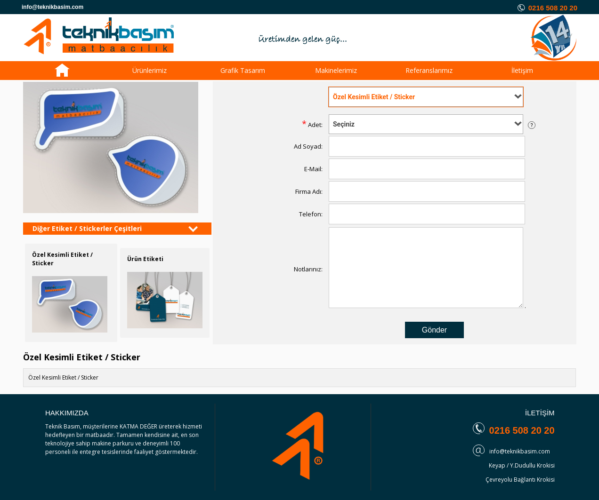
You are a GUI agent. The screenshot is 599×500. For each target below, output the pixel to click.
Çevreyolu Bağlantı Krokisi (520, 480)
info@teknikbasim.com (519, 451)
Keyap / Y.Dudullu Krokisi (522, 465)
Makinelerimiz (336, 70)
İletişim (522, 70)
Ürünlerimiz (149, 70)
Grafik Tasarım (242, 70)
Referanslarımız (429, 70)
